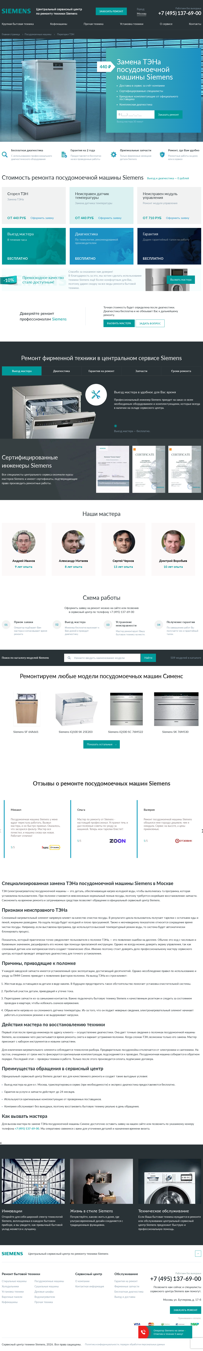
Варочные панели (12, 1297)
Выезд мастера (22, 371)
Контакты (195, 24)
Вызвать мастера (180, 279)
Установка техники (131, 24)
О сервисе (166, 24)
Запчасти (141, 371)
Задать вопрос (150, 323)
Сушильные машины (46, 1286)
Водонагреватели (44, 1297)
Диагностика (61, 371)
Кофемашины (58, 24)
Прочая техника (93, 24)
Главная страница (11, 34)
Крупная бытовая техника (18, 24)
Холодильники (10, 1286)
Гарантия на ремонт (101, 371)
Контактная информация (89, 1286)
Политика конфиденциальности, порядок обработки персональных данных (125, 1344)
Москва (141, 13)
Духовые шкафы (44, 1291)
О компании (82, 1281)
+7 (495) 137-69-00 (122, 611)
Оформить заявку (42, 217)
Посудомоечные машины (38, 34)
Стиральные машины (14, 1281)
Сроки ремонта (181, 371)
